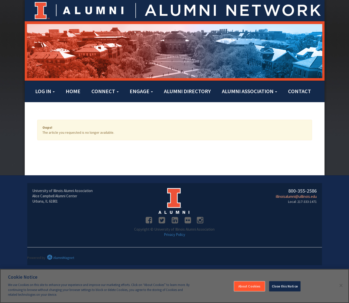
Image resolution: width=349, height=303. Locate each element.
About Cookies (249, 286)
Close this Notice (285, 286)
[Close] (341, 285)
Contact (299, 91)
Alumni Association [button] (249, 91)
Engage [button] (141, 91)
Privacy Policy (174, 234)
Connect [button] (105, 91)
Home (73, 91)
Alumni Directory (187, 91)
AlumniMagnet (60, 257)
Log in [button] (45, 91)
